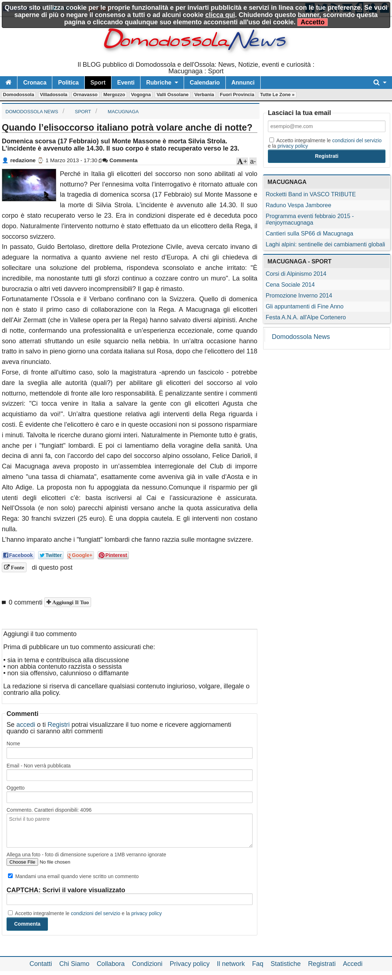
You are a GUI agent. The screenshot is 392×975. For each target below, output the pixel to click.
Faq (258, 963)
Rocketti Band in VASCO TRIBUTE (311, 194)
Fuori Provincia (237, 94)
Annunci (243, 82)
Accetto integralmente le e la (85, 913)
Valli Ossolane (172, 94)
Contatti (40, 963)
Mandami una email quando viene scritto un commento (73, 876)
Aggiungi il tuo (70, 602)
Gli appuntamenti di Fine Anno (304, 306)
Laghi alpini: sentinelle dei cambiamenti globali (325, 244)
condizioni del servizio (95, 913)
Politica (68, 82)
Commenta (120, 160)
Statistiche (286, 963)
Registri (59, 724)
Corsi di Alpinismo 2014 (296, 274)
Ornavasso (85, 94)
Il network (231, 963)
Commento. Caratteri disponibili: (49, 809)
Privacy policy (189, 963)
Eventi (126, 82)
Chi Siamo (74, 963)
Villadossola (54, 94)
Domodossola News (301, 336)
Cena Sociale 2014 (290, 285)
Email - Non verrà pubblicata (39, 765)
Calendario (205, 82)
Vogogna (141, 94)
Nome (13, 743)
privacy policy (146, 913)
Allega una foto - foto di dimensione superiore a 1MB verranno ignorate (86, 854)
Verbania (204, 94)
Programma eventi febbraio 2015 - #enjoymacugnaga (310, 219)
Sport (98, 82)
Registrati (322, 963)
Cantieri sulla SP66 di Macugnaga (309, 233)
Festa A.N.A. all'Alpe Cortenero (306, 317)
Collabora (110, 963)
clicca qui (220, 15)
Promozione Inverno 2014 (299, 295)
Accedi (353, 963)
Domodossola (18, 94)
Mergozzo (114, 94)
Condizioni (147, 963)
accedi (25, 724)
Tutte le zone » (277, 94)
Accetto (312, 22)
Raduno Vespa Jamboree (298, 205)
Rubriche (158, 82)
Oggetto (16, 787)
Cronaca (34, 82)
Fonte (16, 567)
